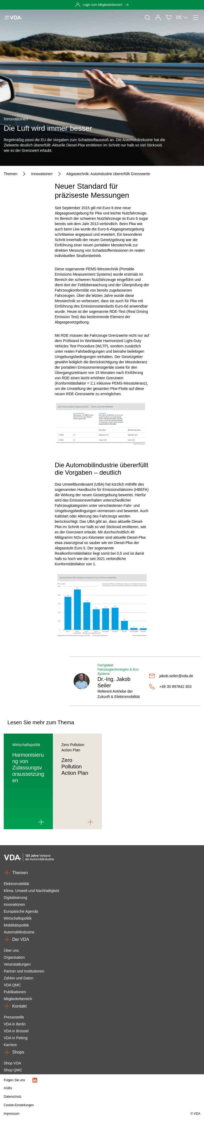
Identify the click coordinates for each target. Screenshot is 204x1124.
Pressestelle (14, 1017)
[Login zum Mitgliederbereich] (102, 4)
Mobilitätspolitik (16, 925)
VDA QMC (12, 985)
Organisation (14, 957)
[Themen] (10, 173)
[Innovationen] (41, 173)
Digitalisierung (15, 897)
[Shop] (168, 17)
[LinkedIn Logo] (34, 1080)
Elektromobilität (16, 884)
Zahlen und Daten (18, 978)
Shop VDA (12, 1063)
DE (182, 17)
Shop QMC (13, 1070)
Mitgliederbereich (18, 999)
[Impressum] (72, 1114)
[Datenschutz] (72, 1096)
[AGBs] (72, 1088)
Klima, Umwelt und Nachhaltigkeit (31, 891)
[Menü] (196, 17)
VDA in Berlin (15, 1024)
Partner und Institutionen (24, 971)
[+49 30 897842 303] (172, 686)
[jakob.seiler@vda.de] (172, 676)
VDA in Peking (16, 1038)
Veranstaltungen (17, 964)
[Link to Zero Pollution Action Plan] (90, 822)
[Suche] (147, 17)
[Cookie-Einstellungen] (72, 1105)
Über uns (11, 950)
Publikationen (15, 992)
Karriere (10, 1045)
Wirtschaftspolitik (18, 918)
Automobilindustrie (19, 932)
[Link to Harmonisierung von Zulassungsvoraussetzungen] (41, 822)
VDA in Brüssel (16, 1031)
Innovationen (14, 904)
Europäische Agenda (21, 911)
